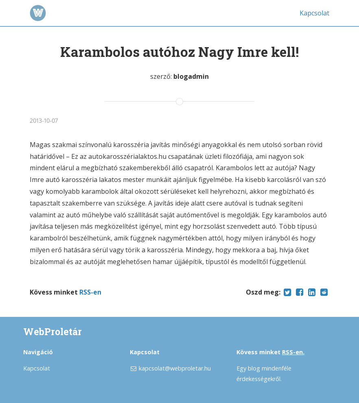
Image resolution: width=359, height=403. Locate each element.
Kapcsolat (314, 13)
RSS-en (90, 292)
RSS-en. (293, 352)
